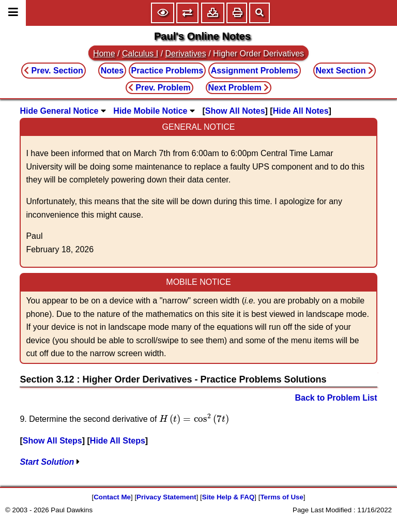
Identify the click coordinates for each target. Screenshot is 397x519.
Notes (112, 70)
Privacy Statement (166, 497)
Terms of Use (281, 497)
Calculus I (140, 53)
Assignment (254, 70)
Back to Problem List (336, 397)
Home (104, 53)
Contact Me (112, 497)
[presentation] (194, 419)
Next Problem (238, 87)
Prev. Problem (159, 87)
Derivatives (185, 53)
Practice (167, 70)
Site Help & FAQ (228, 497)
